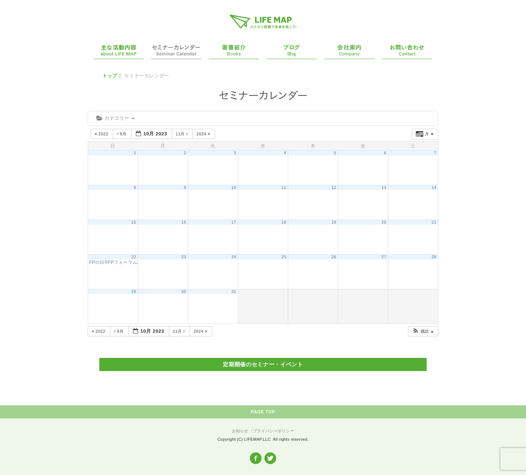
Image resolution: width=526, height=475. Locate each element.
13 (384, 187)
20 (384, 222)
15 (134, 222)
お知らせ (240, 431)
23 (184, 257)
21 (434, 222)
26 (334, 257)
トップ (109, 75)
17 (234, 222)
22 (134, 257)
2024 (204, 134)
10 (234, 187)
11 (284, 187)
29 (134, 291)
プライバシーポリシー (273, 431)
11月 (182, 134)
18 (284, 222)
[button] (422, 331)
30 (184, 291)
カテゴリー (115, 118)
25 (284, 257)
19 (334, 222)
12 (334, 187)
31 (234, 291)
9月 (122, 134)
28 (434, 257)
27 (384, 257)
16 (184, 222)
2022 (102, 134)
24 (234, 257)
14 (434, 187)
